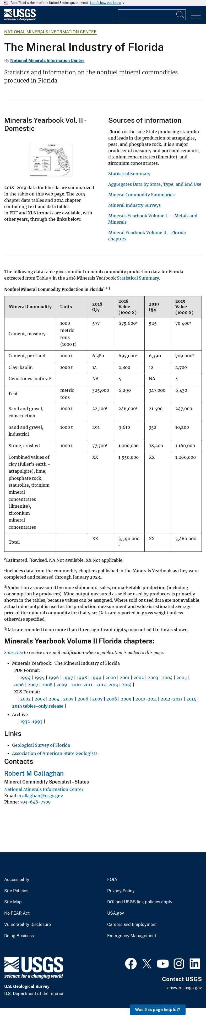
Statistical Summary (129, 173)
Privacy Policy (121, 891)
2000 (110, 677)
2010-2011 (81, 684)
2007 (33, 684)
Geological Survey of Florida (41, 745)
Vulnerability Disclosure (27, 924)
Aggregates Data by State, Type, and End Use (154, 184)
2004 (167, 677)
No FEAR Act (17, 913)
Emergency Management (131, 936)
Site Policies (16, 891)
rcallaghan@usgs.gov (40, 795)
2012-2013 (107, 684)
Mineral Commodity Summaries (141, 194)
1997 (68, 677)
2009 (61, 684)
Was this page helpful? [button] (157, 1009)
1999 (96, 677)
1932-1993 (31, 721)
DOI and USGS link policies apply (139, 902)
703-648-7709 (35, 802)
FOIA (112, 879)
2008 (47, 684)
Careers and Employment (132, 924)
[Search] (180, 14)
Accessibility (16, 879)
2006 (18, 684)
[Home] (20, 19)
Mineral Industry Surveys (134, 205)
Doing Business (19, 936)
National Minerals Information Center (50, 31)
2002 (138, 677)
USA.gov (115, 913)
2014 (127, 684)
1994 (25, 677)
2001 (124, 677)
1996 (53, 677)
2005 (181, 677)
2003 (153, 677)
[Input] (152, 14)
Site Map (13, 902)
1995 (39, 677)
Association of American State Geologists (54, 753)
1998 (82, 677)
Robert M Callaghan (34, 773)
